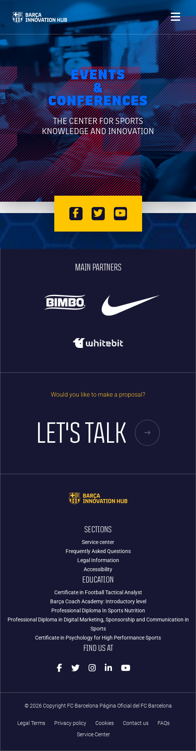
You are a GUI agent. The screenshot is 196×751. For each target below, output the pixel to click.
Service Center (93, 734)
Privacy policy (70, 723)
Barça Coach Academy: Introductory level (98, 601)
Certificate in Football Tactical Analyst (98, 592)
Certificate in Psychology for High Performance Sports (98, 638)
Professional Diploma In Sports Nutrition (98, 610)
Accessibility (98, 569)
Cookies (104, 723)
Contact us (136, 723)
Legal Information (98, 560)
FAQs (164, 723)
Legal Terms (31, 723)
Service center (98, 542)
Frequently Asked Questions (98, 551)
